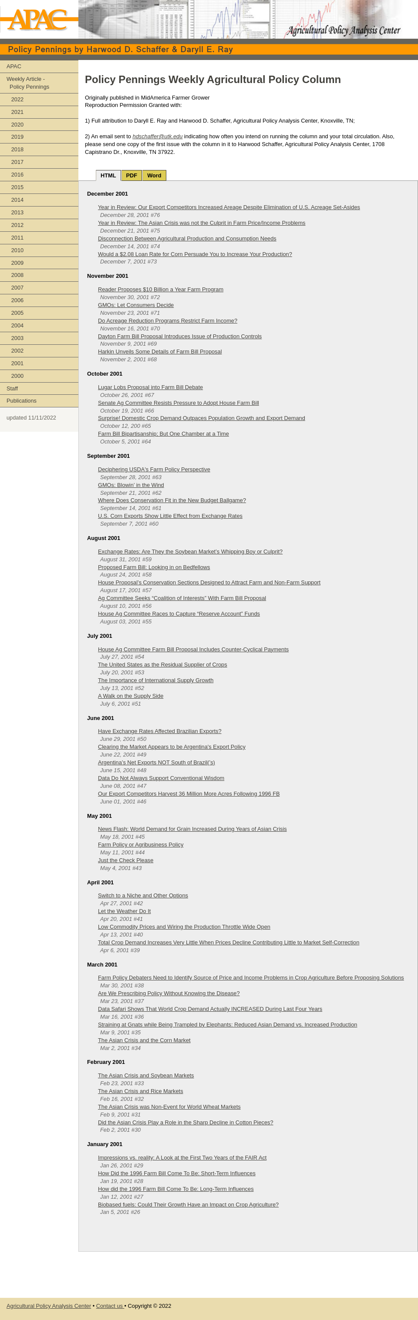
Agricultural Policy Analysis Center (49, 1306)
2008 (15, 275)
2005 (15, 313)
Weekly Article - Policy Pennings (28, 83)
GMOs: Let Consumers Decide (136, 305)
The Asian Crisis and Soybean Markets (146, 1075)
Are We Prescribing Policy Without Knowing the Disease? (169, 993)
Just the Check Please (125, 860)
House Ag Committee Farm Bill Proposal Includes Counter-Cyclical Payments (193, 649)
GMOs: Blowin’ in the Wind (131, 485)
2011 (15, 237)
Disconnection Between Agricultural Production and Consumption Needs (187, 238)
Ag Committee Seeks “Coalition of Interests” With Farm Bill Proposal (182, 598)
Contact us (110, 1306)
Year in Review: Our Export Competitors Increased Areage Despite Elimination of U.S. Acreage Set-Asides (229, 207)
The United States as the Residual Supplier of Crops (162, 664)
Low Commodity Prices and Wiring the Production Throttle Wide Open (184, 926)
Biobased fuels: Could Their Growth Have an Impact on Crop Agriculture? (188, 1204)
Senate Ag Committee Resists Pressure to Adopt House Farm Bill (178, 403)
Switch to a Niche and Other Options (143, 895)
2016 (15, 174)
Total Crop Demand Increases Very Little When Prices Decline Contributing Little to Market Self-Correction (228, 942)
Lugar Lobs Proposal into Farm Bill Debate (150, 387)
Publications (22, 400)
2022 (15, 99)
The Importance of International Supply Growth (155, 680)
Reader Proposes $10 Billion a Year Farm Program (160, 289)
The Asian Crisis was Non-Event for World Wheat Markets (169, 1106)
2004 (15, 325)
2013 (15, 212)
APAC (14, 66)
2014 (15, 200)
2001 (15, 363)
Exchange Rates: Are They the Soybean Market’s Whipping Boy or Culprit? (190, 551)
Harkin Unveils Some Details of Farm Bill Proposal (160, 351)
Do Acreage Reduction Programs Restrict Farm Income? (167, 320)
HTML (108, 175)
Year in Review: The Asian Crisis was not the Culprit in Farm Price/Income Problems (202, 223)
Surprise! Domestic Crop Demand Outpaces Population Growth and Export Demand (201, 418)
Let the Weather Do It (124, 911)
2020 (15, 124)
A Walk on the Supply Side (130, 696)
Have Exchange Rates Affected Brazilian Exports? (160, 731)
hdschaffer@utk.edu (158, 136)
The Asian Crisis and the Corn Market (144, 1040)
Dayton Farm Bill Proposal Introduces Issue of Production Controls (180, 336)
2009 (15, 263)
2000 (15, 376)
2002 (15, 350)
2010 (15, 250)
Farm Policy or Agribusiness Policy (140, 844)
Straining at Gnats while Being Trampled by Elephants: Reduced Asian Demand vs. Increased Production (227, 1024)
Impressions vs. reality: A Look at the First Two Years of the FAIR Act (182, 1157)
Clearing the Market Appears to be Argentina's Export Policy (172, 746)
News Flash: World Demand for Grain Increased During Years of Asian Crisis (192, 829)
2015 (15, 187)
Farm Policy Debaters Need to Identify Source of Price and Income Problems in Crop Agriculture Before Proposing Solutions (251, 977)
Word (154, 175)
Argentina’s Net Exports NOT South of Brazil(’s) (156, 762)
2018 (15, 149)
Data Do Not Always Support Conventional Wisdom (161, 778)
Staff (12, 388)
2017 (15, 162)
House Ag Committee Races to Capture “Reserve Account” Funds (179, 613)
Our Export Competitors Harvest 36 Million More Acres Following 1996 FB (189, 793)
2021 (15, 112)
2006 (15, 300)
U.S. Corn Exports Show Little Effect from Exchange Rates (170, 516)
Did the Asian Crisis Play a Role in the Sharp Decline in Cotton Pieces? (185, 1122)
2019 (15, 136)
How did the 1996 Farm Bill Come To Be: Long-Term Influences (176, 1189)
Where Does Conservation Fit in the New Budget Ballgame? (172, 500)
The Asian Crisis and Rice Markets (140, 1091)
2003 (15, 338)
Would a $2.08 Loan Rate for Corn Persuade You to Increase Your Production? (195, 254)
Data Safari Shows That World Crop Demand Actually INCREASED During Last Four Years (210, 1009)
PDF (132, 175)
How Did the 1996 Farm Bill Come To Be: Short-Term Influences (177, 1173)
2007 (15, 287)
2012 (15, 225)
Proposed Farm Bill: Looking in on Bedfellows (154, 567)
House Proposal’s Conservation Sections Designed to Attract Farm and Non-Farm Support (209, 582)
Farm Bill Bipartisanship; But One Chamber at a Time (163, 433)
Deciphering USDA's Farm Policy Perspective (154, 469)
